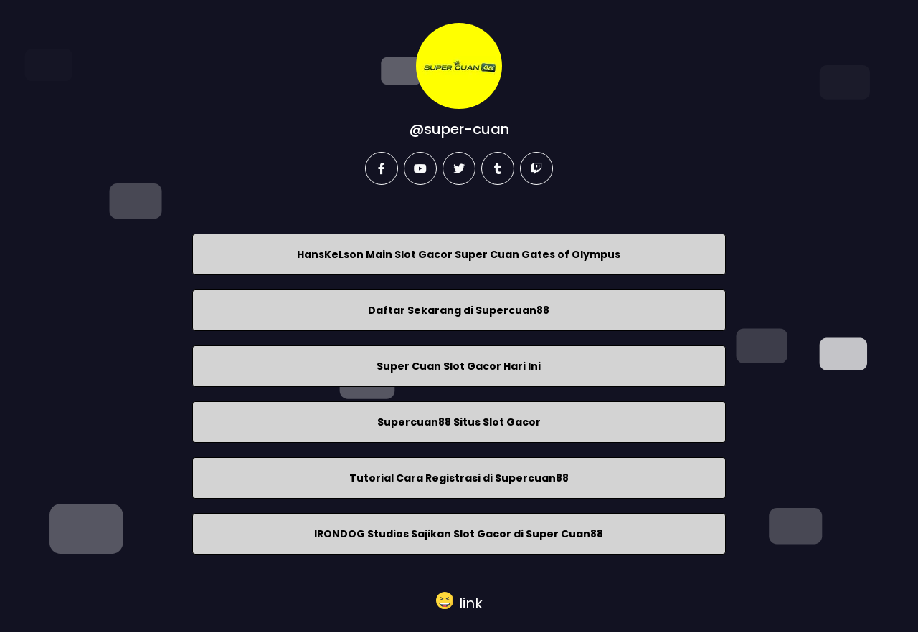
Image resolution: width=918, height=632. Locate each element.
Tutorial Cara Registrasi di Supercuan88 (459, 478)
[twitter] (459, 168)
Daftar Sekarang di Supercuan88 (458, 310)
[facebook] (381, 168)
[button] (459, 600)
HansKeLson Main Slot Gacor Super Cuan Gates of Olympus (458, 254)
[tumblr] (497, 168)
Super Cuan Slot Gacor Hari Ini (459, 366)
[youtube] (420, 168)
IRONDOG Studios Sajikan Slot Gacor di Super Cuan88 (458, 534)
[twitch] (536, 168)
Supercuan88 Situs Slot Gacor (459, 422)
